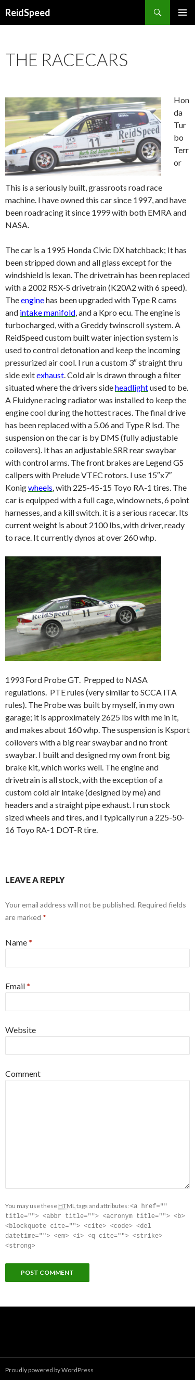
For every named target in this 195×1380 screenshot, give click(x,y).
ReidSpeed (27, 12)
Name (18, 942)
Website (20, 1030)
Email (17, 986)
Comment (23, 1073)
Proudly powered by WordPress (49, 1367)
